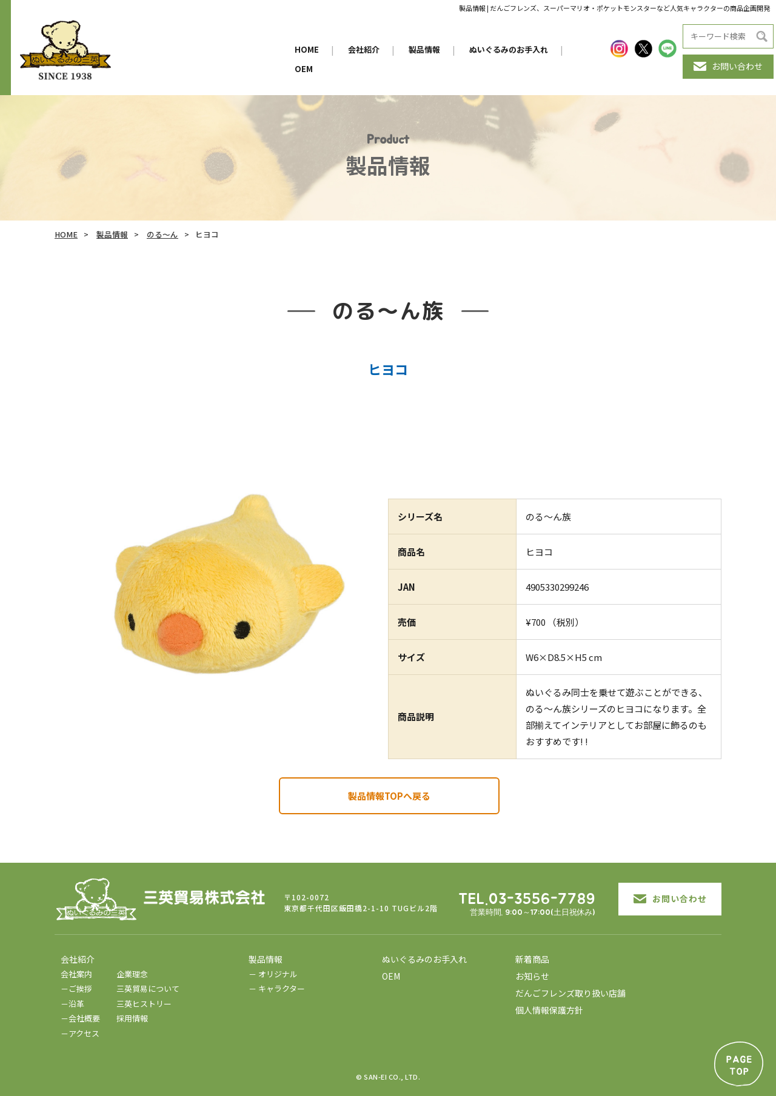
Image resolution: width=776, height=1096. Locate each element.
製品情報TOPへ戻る (389, 795)
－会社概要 (80, 1018)
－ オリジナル (273, 974)
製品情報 (424, 49)
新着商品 (532, 959)
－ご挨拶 (76, 988)
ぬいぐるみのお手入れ (508, 49)
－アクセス (80, 1033)
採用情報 (132, 1018)
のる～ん (162, 234)
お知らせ (532, 976)
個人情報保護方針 (549, 1010)
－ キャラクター (277, 988)
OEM (304, 69)
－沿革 (72, 1003)
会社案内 (76, 974)
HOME (307, 49)
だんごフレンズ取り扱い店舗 (570, 993)
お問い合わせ (728, 66)
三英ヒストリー (144, 1003)
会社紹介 (364, 49)
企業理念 (132, 974)
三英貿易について (147, 988)
